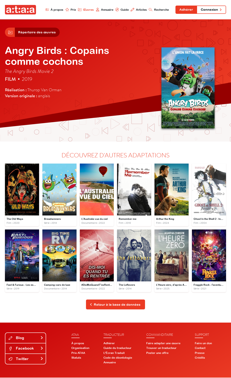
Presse (199, 353)
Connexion (211, 10)
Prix (70, 9)
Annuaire (104, 9)
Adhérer (186, 10)
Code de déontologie (117, 358)
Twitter (26, 359)
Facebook (26, 348)
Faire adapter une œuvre (163, 343)
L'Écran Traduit (114, 353)
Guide (121, 9)
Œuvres (85, 9)
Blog (26, 338)
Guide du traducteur (117, 348)
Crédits (200, 358)
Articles (138, 9)
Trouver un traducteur (161, 348)
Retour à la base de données (115, 305)
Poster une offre (157, 353)
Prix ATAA (78, 353)
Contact (200, 348)
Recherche (159, 9)
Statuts (76, 358)
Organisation (80, 348)
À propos (54, 9)
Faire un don (203, 343)
